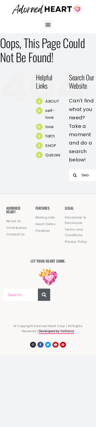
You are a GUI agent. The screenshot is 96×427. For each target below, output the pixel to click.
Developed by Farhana (56, 331)
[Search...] (82, 175)
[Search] (75, 175)
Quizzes (52, 155)
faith (50, 136)
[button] (48, 24)
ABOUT (52, 101)
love (49, 127)
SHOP (50, 145)
